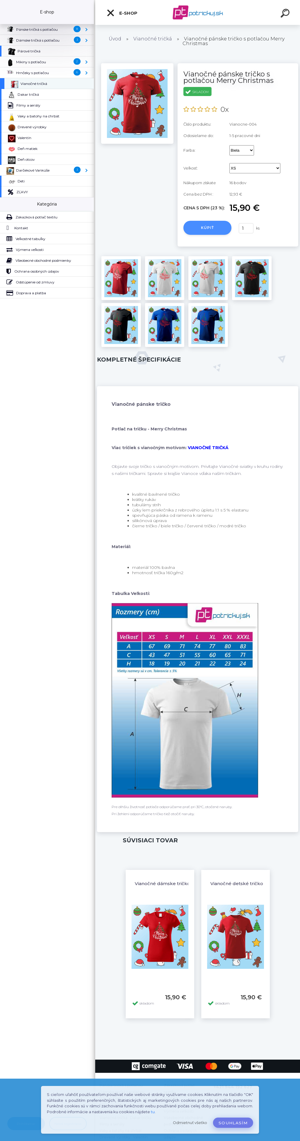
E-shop (121, 12)
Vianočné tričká (152, 39)
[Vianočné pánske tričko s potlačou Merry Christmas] (137, 65)
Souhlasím (233, 1123)
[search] (286, 14)
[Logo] (198, 12)
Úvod (115, 39)
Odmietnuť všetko (190, 1123)
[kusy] (246, 228)
